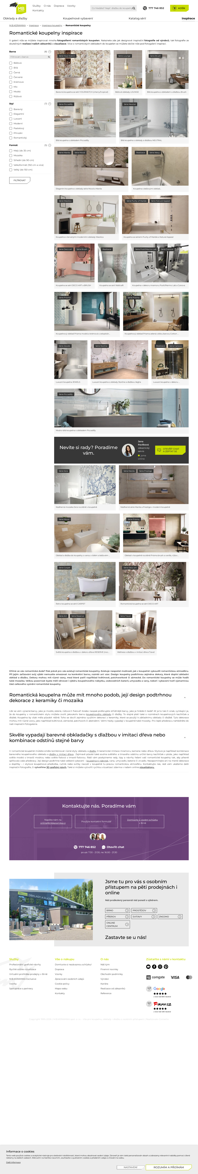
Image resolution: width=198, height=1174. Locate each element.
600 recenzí (166, 997)
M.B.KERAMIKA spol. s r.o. (67, 1019)
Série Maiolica (65, 201)
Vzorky (71, 5)
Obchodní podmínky (112, 974)
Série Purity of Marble (136, 201)
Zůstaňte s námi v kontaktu (165, 959)
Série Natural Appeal (160, 201)
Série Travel (125, 616)
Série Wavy (155, 152)
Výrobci (105, 979)
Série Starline (101, 346)
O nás (47, 5)
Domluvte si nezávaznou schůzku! (73, 964)
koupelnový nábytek (97, 760)
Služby (36, 5)
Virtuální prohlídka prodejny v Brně (28, 974)
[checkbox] (10, 63)
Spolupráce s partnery (21, 988)
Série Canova (167, 249)
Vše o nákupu (64, 959)
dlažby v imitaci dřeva (61, 754)
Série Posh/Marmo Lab (145, 249)
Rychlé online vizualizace (22, 969)
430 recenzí (166, 1012)
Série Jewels (64, 346)
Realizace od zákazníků (113, 988)
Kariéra (104, 983)
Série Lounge (124, 56)
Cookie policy (62, 983)
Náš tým (105, 964)
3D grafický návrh (56, 767)
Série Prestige (145, 471)
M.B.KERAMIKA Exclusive (22, 979)
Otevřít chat (113, 847)
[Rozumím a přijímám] (169, 1167)
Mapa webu (61, 988)
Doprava (59, 5)
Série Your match (67, 56)
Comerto (164, 1019)
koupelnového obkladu (98, 714)
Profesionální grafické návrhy (25, 964)
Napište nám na (53, 821)
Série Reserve (77, 616)
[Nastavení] (131, 1167)
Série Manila (64, 152)
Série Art (63, 616)
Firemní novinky (109, 969)
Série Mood (80, 152)
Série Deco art (65, 249)
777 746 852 (85, 847)
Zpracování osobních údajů (69, 979)
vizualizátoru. (147, 767)
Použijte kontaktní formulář (96, 821)
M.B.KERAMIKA (17, 25)
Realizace (140, 152)
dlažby (92, 751)
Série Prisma (65, 297)
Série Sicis (63, 471)
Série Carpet (64, 567)
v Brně (142, 821)
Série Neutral (130, 104)
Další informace (13, 1162)
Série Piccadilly (66, 104)
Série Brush (155, 56)
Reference (106, 993)
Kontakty (38, 10)
